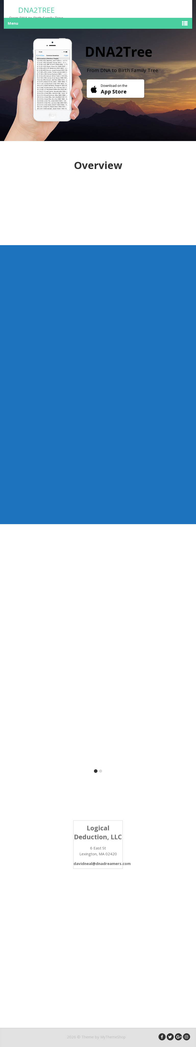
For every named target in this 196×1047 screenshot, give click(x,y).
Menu (13, 23)
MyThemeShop (113, 1037)
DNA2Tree (36, 10)
